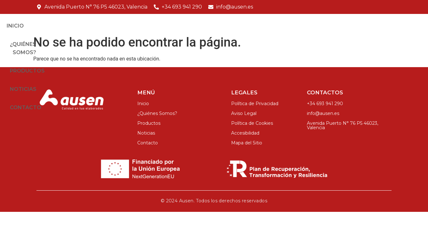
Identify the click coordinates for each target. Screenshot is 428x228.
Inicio (193, 27)
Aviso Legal (243, 122)
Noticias (334, 27)
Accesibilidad (245, 141)
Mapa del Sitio (246, 151)
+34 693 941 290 (325, 112)
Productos (292, 27)
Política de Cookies (252, 132)
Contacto (373, 27)
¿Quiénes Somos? (238, 27)
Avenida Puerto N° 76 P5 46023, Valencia (342, 134)
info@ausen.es (323, 122)
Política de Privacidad (254, 112)
